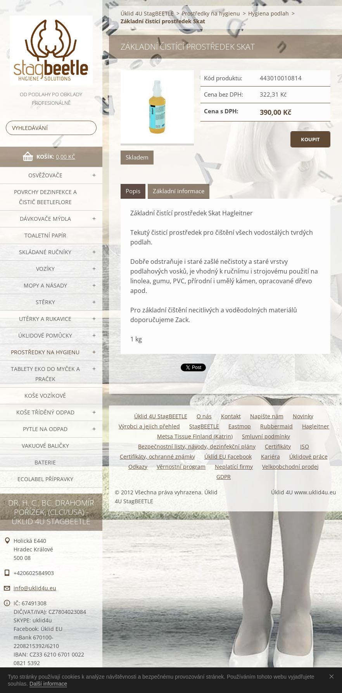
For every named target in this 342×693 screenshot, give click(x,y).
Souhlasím (333, 676)
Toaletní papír (45, 235)
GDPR (223, 476)
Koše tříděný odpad (45, 412)
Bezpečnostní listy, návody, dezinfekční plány (197, 446)
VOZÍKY (45, 268)
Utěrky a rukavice (45, 318)
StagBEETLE (204, 426)
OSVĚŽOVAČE (45, 175)
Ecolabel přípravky (45, 479)
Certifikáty (278, 446)
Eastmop (239, 426)
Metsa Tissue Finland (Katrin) (195, 436)
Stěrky (45, 302)
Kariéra (270, 456)
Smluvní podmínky (266, 436)
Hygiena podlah (268, 13)
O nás (204, 416)
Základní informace (178, 191)
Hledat (89, 128)
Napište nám (266, 416)
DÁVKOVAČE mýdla (45, 218)
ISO (304, 446)
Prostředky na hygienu (45, 352)
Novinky (303, 416)
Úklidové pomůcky (45, 335)
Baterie (45, 462)
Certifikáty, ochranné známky (157, 456)
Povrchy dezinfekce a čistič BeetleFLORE (45, 197)
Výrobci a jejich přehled (149, 426)
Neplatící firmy (234, 466)
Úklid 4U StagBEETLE (147, 13)
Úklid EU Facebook (228, 456)
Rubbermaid (276, 426)
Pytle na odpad (45, 429)
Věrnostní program (181, 466)
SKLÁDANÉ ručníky (45, 252)
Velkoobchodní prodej (290, 466)
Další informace (48, 684)
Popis (133, 191)
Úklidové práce (308, 456)
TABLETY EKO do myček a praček (45, 374)
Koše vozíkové (45, 395)
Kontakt (231, 416)
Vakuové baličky (45, 445)
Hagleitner (315, 426)
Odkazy (137, 466)
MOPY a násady (45, 285)
